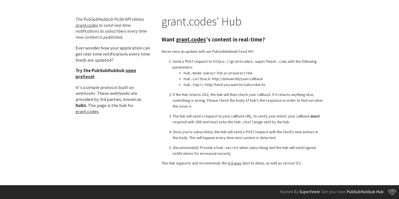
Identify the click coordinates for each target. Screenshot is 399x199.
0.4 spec (235, 163)
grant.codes (87, 25)
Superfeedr (309, 191)
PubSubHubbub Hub (365, 191)
